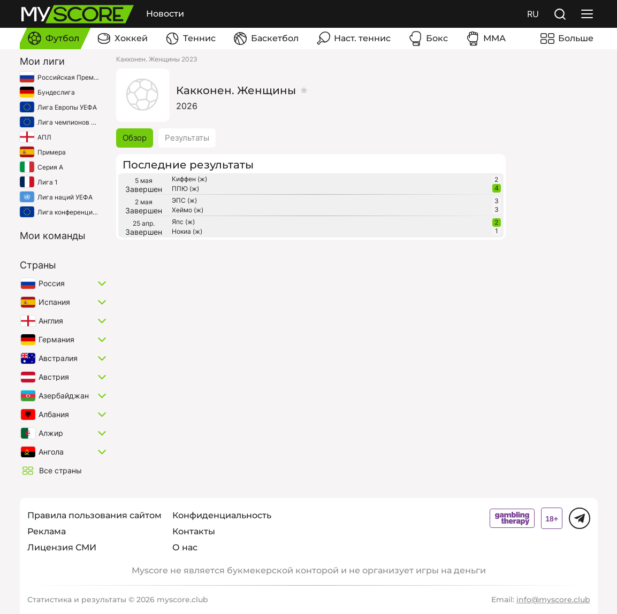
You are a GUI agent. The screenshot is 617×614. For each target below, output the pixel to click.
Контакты (193, 531)
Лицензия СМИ (61, 547)
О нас (184, 547)
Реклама (46, 531)
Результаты (187, 138)
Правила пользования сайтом (94, 515)
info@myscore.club (553, 599)
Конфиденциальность (221, 515)
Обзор (135, 138)
